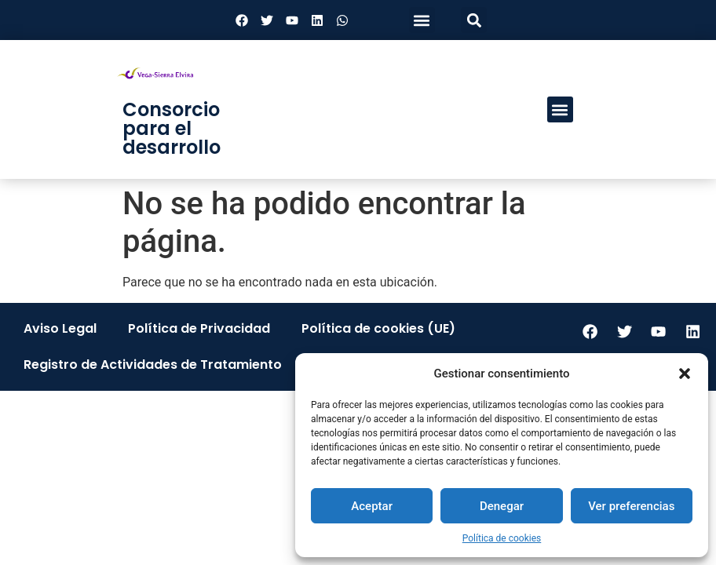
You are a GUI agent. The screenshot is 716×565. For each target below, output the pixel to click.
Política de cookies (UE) (378, 328)
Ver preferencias (631, 506)
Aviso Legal (60, 328)
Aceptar (372, 506)
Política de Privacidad (199, 328)
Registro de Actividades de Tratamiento (153, 364)
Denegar (502, 506)
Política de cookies (502, 538)
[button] (684, 373)
